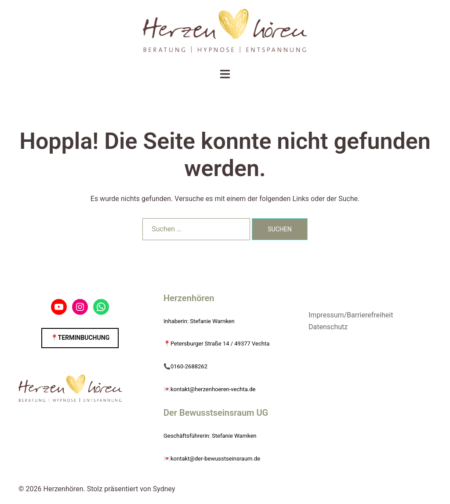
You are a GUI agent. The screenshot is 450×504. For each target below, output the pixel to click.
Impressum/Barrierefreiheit (350, 315)
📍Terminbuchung (80, 337)
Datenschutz (328, 327)
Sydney (164, 489)
